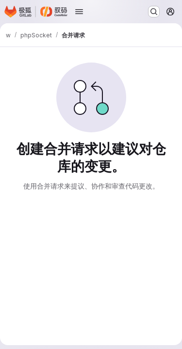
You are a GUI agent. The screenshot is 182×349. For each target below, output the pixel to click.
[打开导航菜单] (79, 11)
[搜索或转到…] (154, 11)
